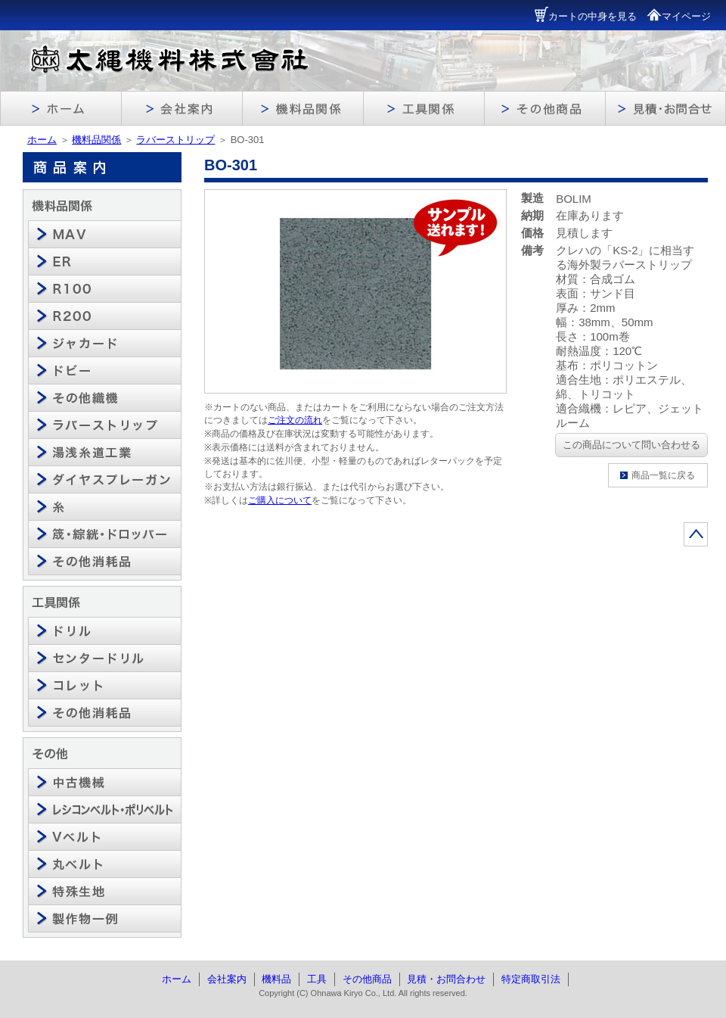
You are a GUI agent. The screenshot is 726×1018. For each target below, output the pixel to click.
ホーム (42, 139)
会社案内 (227, 979)
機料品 (276, 979)
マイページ (679, 16)
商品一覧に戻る (663, 475)
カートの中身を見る (586, 16)
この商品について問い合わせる (631, 444)
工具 (317, 979)
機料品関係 (96, 139)
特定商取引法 (530, 979)
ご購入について (280, 500)
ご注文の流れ (295, 420)
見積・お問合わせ (446, 979)
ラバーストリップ (175, 139)
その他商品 (367, 979)
